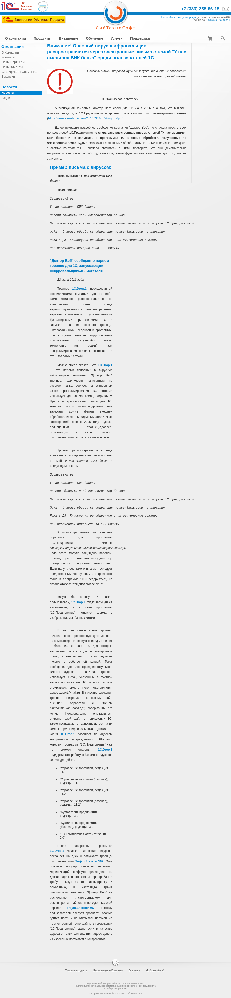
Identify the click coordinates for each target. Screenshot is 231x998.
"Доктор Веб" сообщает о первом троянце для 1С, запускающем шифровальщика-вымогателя (79, 266)
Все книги (134, 970)
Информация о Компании (108, 970)
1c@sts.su (212, 20)
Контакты (224, 20)
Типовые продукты (76, 970)
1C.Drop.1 (79, 288)
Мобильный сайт (156, 970)
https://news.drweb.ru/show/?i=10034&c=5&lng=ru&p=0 (85, 118)
